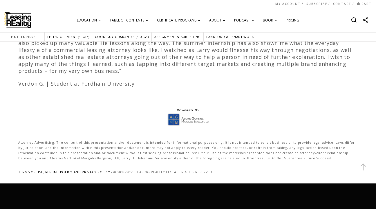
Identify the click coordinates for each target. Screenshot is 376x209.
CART (364, 4)
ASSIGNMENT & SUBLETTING (177, 37)
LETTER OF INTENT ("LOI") (68, 37)
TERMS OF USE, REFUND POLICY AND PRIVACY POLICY (64, 172)
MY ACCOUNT (288, 4)
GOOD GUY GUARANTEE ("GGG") (122, 37)
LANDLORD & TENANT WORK (230, 37)
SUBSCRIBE (316, 4)
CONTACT (342, 4)
